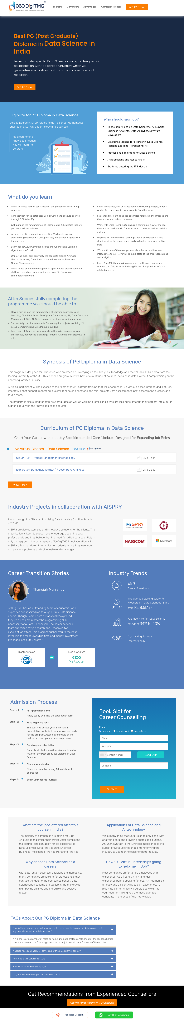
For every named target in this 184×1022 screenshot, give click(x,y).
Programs (57, 6)
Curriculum (73, 6)
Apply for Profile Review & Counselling (92, 1003)
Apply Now (137, 7)
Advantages (89, 6)
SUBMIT (112, 789)
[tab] (63, 930)
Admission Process (111, 6)
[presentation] (122, 777)
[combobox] (103, 755)
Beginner (106, 731)
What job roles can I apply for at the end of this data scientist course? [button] (47, 951)
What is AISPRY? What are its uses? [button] (30, 967)
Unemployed (140, 731)
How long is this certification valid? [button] (30, 959)
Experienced (122, 731)
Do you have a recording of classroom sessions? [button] (36, 975)
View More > (20, 485)
